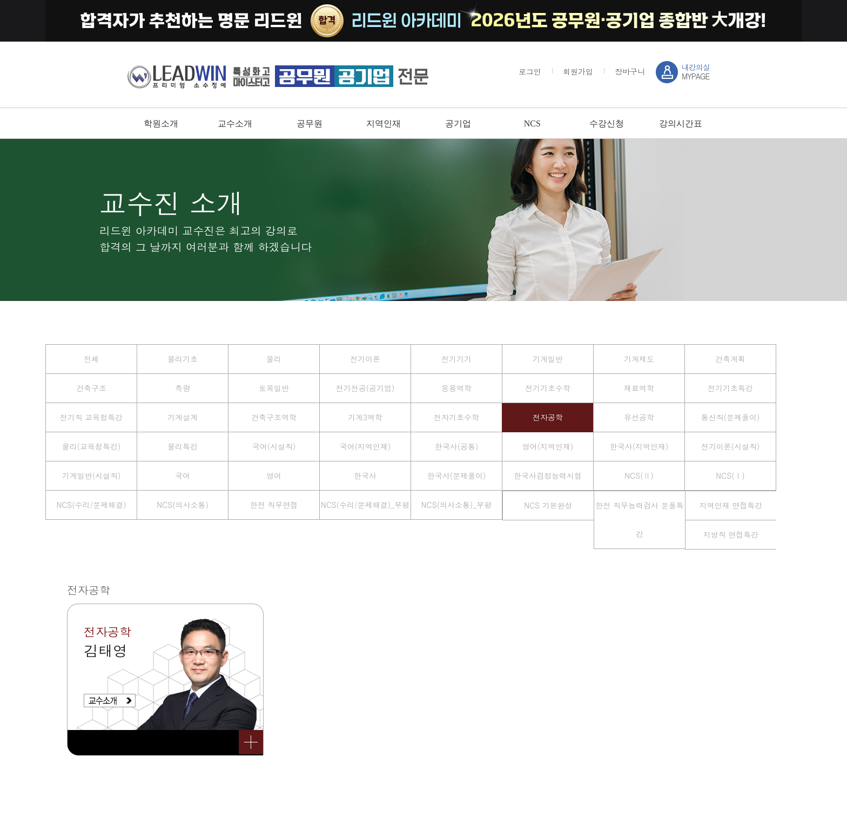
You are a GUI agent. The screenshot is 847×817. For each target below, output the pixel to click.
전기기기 (456, 358)
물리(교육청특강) (91, 446)
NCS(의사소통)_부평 (456, 504)
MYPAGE (696, 72)
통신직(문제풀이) (730, 417)
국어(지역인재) (365, 446)
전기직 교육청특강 (91, 417)
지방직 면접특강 (731, 534)
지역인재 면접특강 (731, 505)
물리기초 (182, 358)
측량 (182, 388)
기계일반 (548, 358)
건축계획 (730, 358)
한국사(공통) (457, 446)
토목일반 (274, 388)
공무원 (309, 123)
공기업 (458, 123)
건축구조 (91, 388)
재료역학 (639, 388)
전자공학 (548, 417)
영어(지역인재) (548, 446)
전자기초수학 (456, 417)
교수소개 (235, 123)
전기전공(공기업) (365, 388)
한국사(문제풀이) (456, 475)
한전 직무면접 (274, 504)
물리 (273, 358)
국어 (182, 475)
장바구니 (630, 71)
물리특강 (182, 446)
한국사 (365, 475)
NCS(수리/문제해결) (91, 504)
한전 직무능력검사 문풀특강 (639, 519)
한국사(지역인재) (639, 446)
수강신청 (606, 123)
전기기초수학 (547, 388)
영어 (273, 475)
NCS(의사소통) (182, 504)
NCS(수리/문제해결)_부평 (365, 504)
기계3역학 (365, 417)
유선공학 (639, 417)
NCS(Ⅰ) (730, 475)
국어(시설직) (274, 446)
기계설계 (182, 417)
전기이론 (365, 358)
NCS (532, 123)
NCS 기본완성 (548, 505)
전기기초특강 (730, 388)
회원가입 (578, 71)
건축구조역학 (274, 417)
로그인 (530, 71)
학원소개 (161, 123)
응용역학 (456, 388)
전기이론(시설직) (730, 446)
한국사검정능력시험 (548, 475)
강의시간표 (680, 123)
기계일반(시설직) (91, 475)
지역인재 (383, 123)
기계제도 (639, 358)
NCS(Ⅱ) (638, 475)
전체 (91, 358)
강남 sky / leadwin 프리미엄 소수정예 (277, 76)
